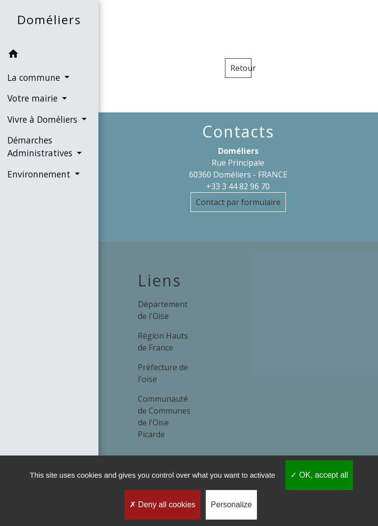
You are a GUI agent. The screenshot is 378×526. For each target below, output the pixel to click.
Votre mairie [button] (33, 98)
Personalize (231, 504)
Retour (241, 68)
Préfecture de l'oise (163, 373)
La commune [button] (35, 77)
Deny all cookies (162, 504)
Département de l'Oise (163, 310)
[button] (49, 55)
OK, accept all (319, 475)
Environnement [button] (40, 174)
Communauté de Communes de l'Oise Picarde (164, 416)
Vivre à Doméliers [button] (43, 119)
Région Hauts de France (163, 341)
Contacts (238, 131)
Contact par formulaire (238, 202)
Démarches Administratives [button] (41, 146)
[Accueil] (49, 22)
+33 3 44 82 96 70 (238, 186)
